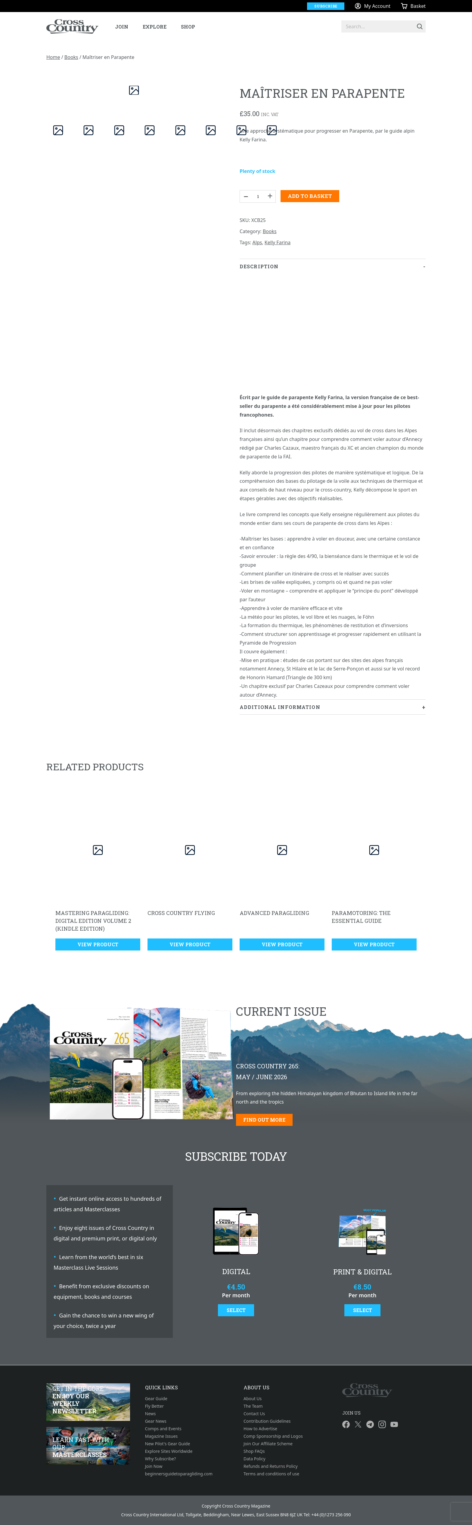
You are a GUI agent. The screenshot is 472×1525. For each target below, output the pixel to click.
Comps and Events (163, 1428)
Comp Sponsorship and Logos (273, 1436)
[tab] (333, 479)
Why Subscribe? (160, 1459)
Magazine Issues (161, 1436)
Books (71, 57)
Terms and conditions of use (271, 1474)
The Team (253, 1406)
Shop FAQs (254, 1451)
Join (121, 26)
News (150, 1413)
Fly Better (154, 1406)
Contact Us (254, 1413)
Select (236, 1310)
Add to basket (310, 196)
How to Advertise (260, 1428)
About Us (253, 1398)
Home (53, 57)
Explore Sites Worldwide (169, 1451)
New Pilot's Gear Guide (167, 1443)
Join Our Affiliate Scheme (268, 1443)
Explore (154, 26)
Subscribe (325, 6)
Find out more (264, 1120)
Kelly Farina (277, 242)
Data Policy (255, 1459)
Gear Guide (156, 1398)
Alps (257, 242)
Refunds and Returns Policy (271, 1466)
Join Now (154, 1466)
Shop (188, 26)
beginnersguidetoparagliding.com (179, 1474)
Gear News (155, 1421)
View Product (97, 944)
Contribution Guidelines (267, 1421)
